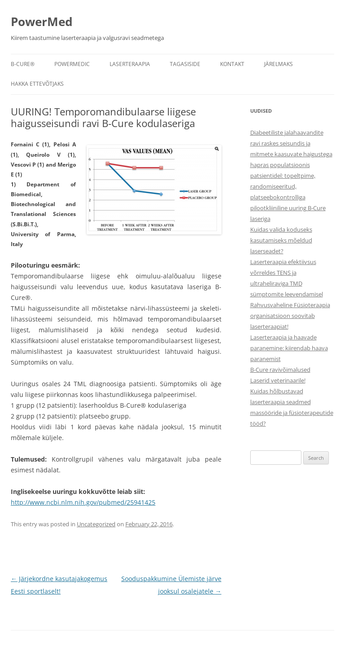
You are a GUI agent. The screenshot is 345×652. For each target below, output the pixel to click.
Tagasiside (185, 64)
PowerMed (41, 21)
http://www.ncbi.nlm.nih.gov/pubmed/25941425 (83, 502)
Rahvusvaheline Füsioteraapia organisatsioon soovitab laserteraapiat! (290, 315)
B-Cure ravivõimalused (280, 370)
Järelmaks (278, 64)
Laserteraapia (130, 64)
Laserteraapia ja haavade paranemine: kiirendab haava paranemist (289, 348)
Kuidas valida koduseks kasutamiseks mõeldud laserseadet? (281, 240)
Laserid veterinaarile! (277, 380)
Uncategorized (96, 524)
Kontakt (232, 64)
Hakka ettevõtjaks (37, 84)
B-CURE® (23, 64)
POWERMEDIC (72, 64)
